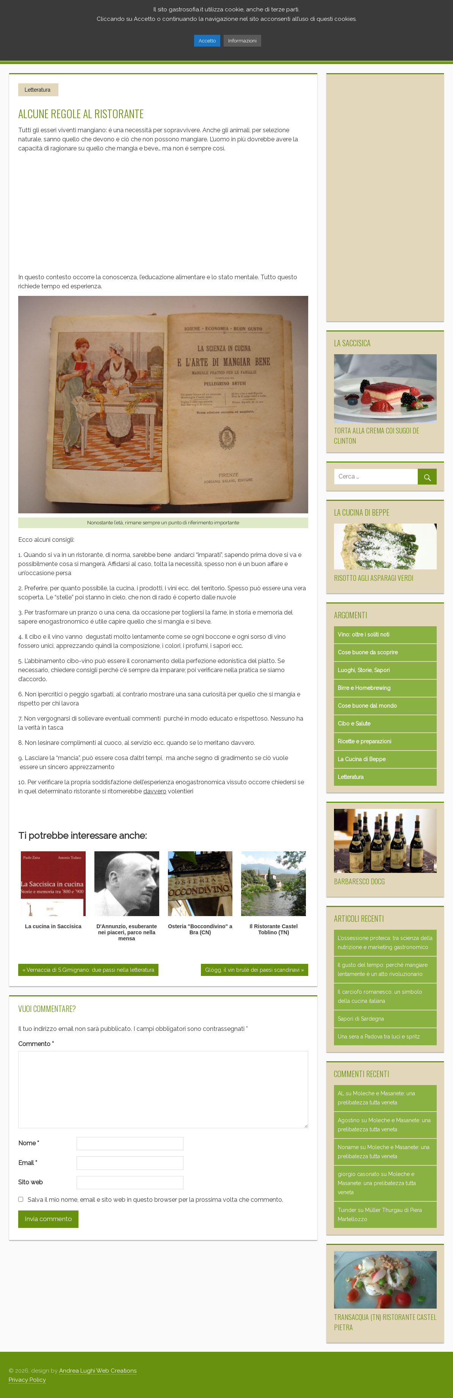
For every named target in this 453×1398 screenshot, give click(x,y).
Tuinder (347, 1210)
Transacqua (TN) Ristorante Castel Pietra (385, 1322)
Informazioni (242, 41)
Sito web (30, 1181)
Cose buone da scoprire (368, 652)
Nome (28, 1142)
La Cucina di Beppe (362, 759)
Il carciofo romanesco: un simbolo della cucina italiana (380, 996)
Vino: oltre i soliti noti (363, 634)
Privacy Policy (27, 1379)
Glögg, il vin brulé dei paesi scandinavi (252, 970)
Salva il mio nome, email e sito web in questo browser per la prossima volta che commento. (155, 1199)
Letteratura (37, 89)
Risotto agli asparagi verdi (373, 577)
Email (27, 1162)
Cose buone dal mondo (367, 705)
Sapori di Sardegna (361, 1018)
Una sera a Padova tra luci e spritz (379, 1036)
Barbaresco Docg (359, 881)
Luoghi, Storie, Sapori (364, 670)
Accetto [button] (207, 41)
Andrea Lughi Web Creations (97, 1370)
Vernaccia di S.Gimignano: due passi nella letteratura (90, 970)
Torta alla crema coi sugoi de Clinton (376, 435)
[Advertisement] (163, 209)
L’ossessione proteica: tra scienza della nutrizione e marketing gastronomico (385, 942)
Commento (36, 1043)
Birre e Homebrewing (364, 688)
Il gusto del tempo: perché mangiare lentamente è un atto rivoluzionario (383, 969)
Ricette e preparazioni (364, 741)
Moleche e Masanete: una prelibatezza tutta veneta (377, 1183)
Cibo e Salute (354, 723)
